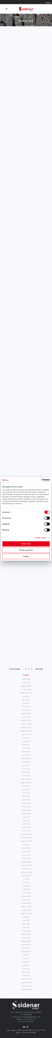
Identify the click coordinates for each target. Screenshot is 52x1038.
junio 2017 (26, 958)
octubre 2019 (26, 869)
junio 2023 (26, 769)
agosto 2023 (26, 762)
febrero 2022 (26, 803)
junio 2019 (26, 883)
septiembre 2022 (26, 783)
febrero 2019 (26, 896)
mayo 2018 (26, 924)
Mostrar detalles (40, 537)
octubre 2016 (26, 986)
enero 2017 (26, 976)
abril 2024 (26, 745)
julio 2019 (26, 879)
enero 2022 (26, 807)
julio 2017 (26, 955)
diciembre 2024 (26, 720)
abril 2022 (26, 796)
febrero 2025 (26, 714)
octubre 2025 (26, 689)
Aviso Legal (11, 1030)
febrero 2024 (26, 752)
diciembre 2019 (26, 862)
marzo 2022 (26, 800)
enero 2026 (26, 683)
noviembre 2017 (26, 945)
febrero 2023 (26, 779)
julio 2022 (26, 786)
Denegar (26, 556)
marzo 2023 (26, 776)
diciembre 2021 (26, 810)
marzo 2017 (26, 969)
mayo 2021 (26, 817)
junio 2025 (26, 700)
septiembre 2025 (26, 693)
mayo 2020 (26, 848)
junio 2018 (26, 920)
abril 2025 (26, 707)
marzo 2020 (26, 851)
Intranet (48, 3)
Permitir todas (26, 544)
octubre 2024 (26, 727)
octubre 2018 (26, 910)
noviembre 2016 (26, 982)
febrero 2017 (26, 972)
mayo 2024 (26, 741)
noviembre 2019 (26, 865)
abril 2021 (26, 820)
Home (18, 25)
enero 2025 (26, 717)
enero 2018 (26, 938)
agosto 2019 (26, 876)
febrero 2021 (26, 827)
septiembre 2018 (26, 914)
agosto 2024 (26, 734)
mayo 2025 (26, 703)
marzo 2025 (26, 710)
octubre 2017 (26, 948)
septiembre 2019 (26, 872)
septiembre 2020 (26, 841)
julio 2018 (26, 917)
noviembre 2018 (26, 907)
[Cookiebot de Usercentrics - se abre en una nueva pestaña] (41, 480)
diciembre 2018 (26, 903)
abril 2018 (26, 927)
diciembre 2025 (26, 686)
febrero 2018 (26, 934)
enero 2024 (26, 755)
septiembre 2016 (26, 989)
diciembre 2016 (26, 979)
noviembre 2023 (26, 758)
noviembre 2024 (26, 724)
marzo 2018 (26, 931)
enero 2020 (26, 858)
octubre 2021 (26, 814)
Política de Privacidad (25, 1030)
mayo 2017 (26, 962)
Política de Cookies (29, 1032)
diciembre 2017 (26, 941)
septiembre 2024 (26, 731)
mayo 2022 (26, 793)
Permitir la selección (26, 550)
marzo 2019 (26, 893)
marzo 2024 (26, 748)
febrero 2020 (26, 855)
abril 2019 (26, 889)
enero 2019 (26, 900)
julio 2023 (26, 765)
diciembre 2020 (26, 834)
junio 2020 (26, 845)
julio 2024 (26, 738)
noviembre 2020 (26, 838)
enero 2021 (26, 831)
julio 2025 (26, 696)
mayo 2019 (26, 886)
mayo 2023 (26, 772)
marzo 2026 (26, 679)
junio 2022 (26, 789)
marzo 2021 (26, 824)
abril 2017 (26, 965)
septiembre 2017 (26, 951)
